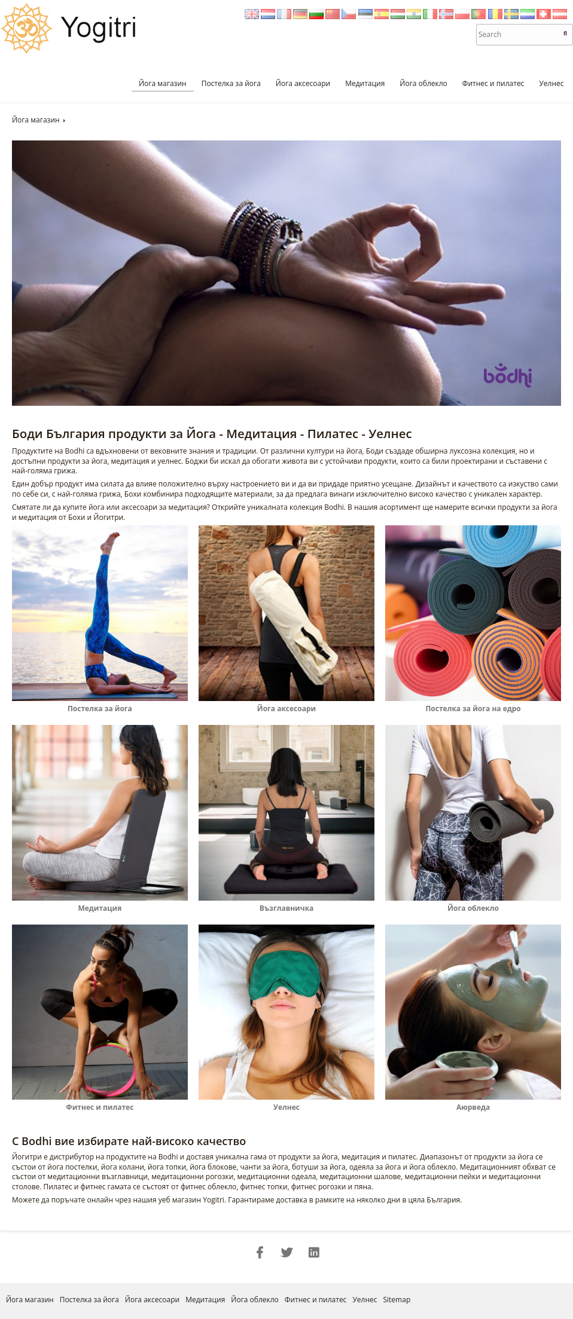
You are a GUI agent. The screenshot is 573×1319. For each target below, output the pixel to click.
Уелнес (551, 83)
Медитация (365, 83)
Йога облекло (423, 83)
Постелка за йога (231, 83)
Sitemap (396, 1299)
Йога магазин (163, 83)
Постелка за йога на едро (473, 703)
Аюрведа (473, 1102)
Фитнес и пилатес (493, 83)
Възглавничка (286, 903)
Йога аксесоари (303, 83)
